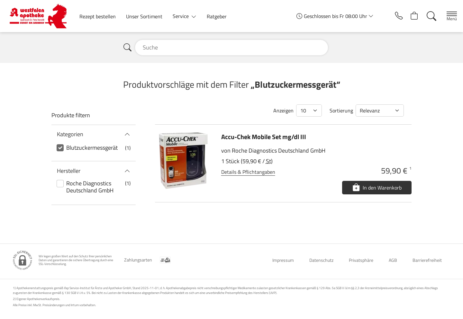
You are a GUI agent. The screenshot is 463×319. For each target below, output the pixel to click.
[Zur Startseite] (41, 16)
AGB (393, 260)
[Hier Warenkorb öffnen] (409, 16)
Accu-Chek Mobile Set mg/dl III (263, 137)
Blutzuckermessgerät (92, 147)
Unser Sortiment (144, 16)
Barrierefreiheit (427, 260)
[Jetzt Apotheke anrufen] (391, 16)
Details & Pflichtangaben (248, 172)
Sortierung (341, 110)
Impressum (283, 260)
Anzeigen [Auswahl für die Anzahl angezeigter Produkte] (283, 110)
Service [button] (181, 16)
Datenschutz (321, 260)
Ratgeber (217, 16)
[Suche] (427, 16)
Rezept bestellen (97, 16)
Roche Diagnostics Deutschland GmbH (89, 187)
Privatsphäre (361, 260)
